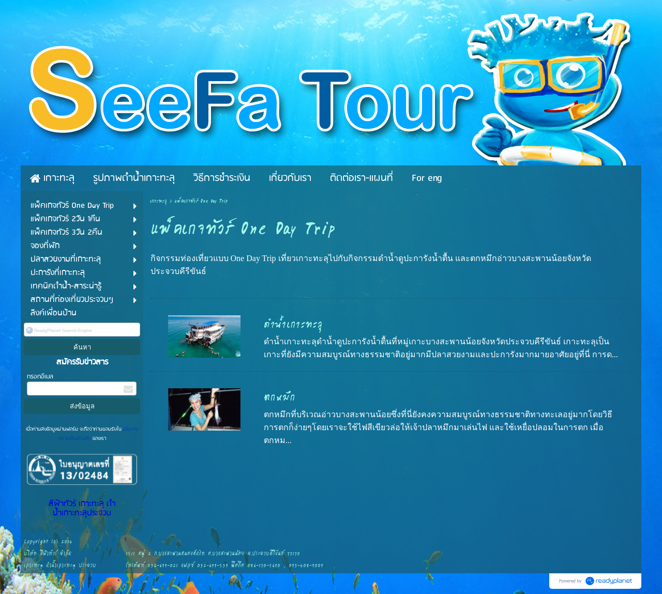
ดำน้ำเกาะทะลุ (293, 324)
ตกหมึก (279, 397)
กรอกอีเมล (40, 376)
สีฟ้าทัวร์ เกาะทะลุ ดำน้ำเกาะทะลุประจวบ (82, 508)
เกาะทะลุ (158, 201)
